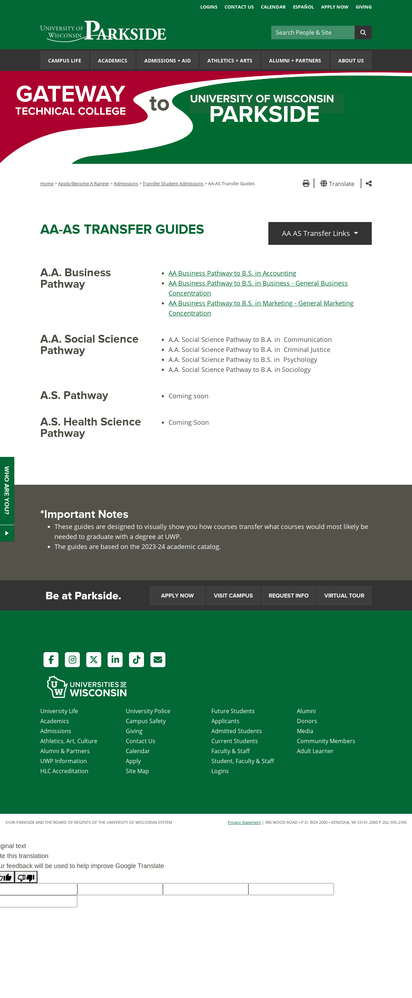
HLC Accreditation (64, 771)
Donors (307, 721)
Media (305, 731)
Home (46, 183)
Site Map (137, 771)
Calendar (273, 7)
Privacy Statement (244, 822)
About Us (351, 60)
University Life (59, 711)
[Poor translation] (26, 877)
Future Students (233, 711)
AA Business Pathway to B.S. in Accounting (232, 273)
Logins (208, 7)
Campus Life (64, 60)
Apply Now (335, 7)
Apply (133, 761)
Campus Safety (146, 721)
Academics (112, 60)
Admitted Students (236, 731)
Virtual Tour (344, 595)
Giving (364, 7)
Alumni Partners (295, 60)
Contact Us (239, 7)
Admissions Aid (167, 60)
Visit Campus (233, 595)
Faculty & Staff (230, 751)
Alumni (306, 711)
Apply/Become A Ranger (83, 183)
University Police (148, 711)
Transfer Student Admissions (173, 183)
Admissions (126, 183)
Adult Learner (315, 751)
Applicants (225, 721)
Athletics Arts (229, 60)
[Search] (313, 32)
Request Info (289, 595)
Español (303, 7)
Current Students (234, 741)
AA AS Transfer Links (317, 233)
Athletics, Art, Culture (68, 741)
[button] (338, 183)
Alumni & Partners (65, 751)
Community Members (326, 741)
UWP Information (63, 761)
